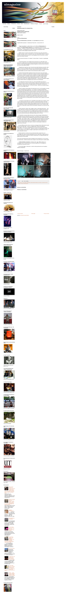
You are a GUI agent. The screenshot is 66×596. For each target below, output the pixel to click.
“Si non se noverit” (12, 548)
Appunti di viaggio (45, 23)
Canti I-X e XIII (22, 182)
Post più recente (20, 213)
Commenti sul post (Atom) (24, 215)
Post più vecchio (46, 213)
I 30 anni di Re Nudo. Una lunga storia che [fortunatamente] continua (11, 529)
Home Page (4, 23)
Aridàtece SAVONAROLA (11, 510)
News (22, 23)
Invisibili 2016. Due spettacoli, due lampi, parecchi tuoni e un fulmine (12, 558)
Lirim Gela (39, 182)
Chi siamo (18, 23)
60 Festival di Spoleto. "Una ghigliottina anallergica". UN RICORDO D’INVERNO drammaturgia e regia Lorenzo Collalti (9, 540)
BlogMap (8, 23)
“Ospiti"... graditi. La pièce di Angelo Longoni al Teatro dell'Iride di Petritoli (12, 574)
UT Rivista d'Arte (13, 23)
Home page (33, 213)
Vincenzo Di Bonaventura (24, 183)
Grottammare (28, 182)
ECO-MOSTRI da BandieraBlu (11, 518)
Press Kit (40, 23)
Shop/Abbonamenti (26, 23)
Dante (25, 182)
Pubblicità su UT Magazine (34, 23)
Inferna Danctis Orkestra (34, 182)
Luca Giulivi (43, 182)
